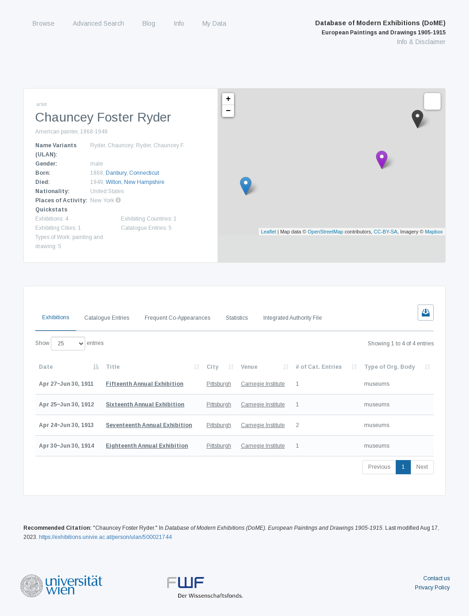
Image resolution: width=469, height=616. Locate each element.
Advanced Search (98, 23)
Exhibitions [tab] (55, 317)
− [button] (228, 111)
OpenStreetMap (326, 231)
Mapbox (434, 231)
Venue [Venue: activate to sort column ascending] (249, 367)
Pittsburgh (219, 384)
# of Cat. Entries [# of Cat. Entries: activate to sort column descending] (319, 367)
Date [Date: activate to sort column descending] (46, 367)
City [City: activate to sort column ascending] (212, 367)
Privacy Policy (432, 587)
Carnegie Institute (263, 384)
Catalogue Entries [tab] (106, 318)
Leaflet (268, 231)
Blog (148, 23)
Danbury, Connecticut (132, 173)
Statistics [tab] (237, 318)
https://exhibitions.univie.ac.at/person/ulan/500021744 (105, 537)
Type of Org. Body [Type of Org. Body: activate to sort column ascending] (389, 367)
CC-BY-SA (386, 231)
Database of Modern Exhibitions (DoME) (380, 27)
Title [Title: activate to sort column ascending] (113, 367)
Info (179, 23)
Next (422, 467)
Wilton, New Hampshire (135, 182)
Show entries (69, 343)
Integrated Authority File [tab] (292, 318)
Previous (379, 467)
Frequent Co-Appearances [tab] (177, 318)
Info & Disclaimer (421, 41)
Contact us (436, 578)
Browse (44, 23)
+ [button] (228, 99)
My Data (214, 23)
